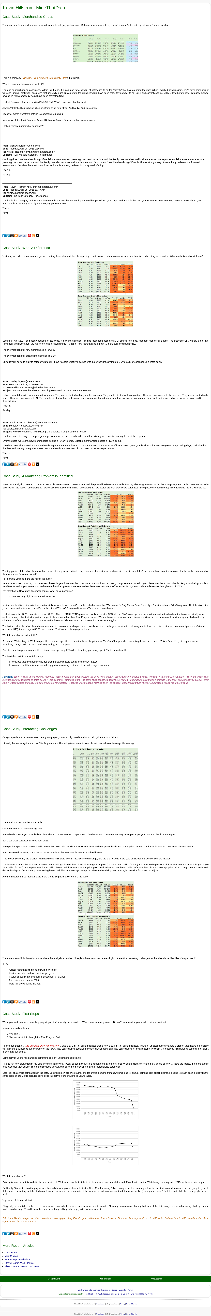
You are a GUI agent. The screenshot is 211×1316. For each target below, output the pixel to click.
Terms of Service (131, 1304)
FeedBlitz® (89, 1294)
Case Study (11, 1252)
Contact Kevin (54, 1279)
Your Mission (11, 1256)
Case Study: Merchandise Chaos (27, 17)
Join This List (105, 1279)
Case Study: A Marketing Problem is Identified (37, 476)
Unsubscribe (156, 1279)
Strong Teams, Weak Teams (19, 1263)
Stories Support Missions (17, 1259)
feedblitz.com (100, 1304)
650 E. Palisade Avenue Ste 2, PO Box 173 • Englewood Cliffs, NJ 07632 (124, 1294)
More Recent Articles (18, 1245)
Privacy (122, 1304)
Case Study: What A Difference (26, 248)
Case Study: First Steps (20, 1014)
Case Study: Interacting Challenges (29, 729)
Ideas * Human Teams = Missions (22, 1266)
